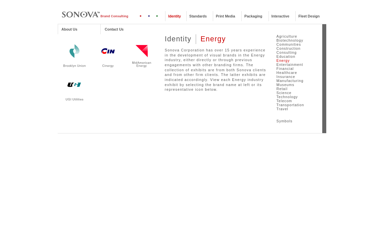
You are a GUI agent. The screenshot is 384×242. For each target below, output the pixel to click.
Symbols (285, 121)
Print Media (225, 16)
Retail (282, 89)
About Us (69, 29)
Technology (287, 97)
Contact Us (114, 29)
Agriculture (287, 36)
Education (286, 56)
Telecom (284, 101)
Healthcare (287, 73)
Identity (174, 16)
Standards (198, 16)
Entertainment (290, 65)
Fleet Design (309, 16)
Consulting (287, 52)
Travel (282, 109)
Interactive (280, 16)
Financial (285, 69)
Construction (289, 48)
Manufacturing (290, 81)
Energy (283, 60)
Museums (285, 85)
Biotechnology (290, 40)
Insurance (286, 77)
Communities (289, 44)
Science (284, 93)
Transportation (290, 105)
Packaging (253, 16)
